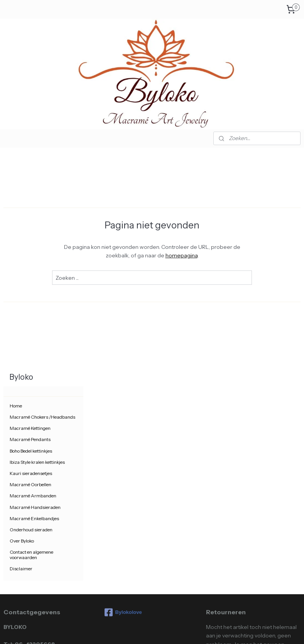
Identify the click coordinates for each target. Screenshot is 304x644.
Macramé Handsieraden (35, 293)
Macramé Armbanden (33, 281)
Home (16, 191)
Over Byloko (22, 327)
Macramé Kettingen (30, 214)
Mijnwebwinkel (218, 629)
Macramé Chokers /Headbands (42, 203)
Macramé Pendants (30, 225)
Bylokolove (123, 398)
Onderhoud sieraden (31, 315)
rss (135, 629)
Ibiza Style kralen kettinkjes (37, 247)
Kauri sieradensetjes (31, 259)
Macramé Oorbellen (30, 270)
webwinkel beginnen (159, 629)
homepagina (225, 255)
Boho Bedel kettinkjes (31, 236)
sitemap (122, 629)
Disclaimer (21, 354)
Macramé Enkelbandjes (34, 304)
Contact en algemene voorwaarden (31, 340)
